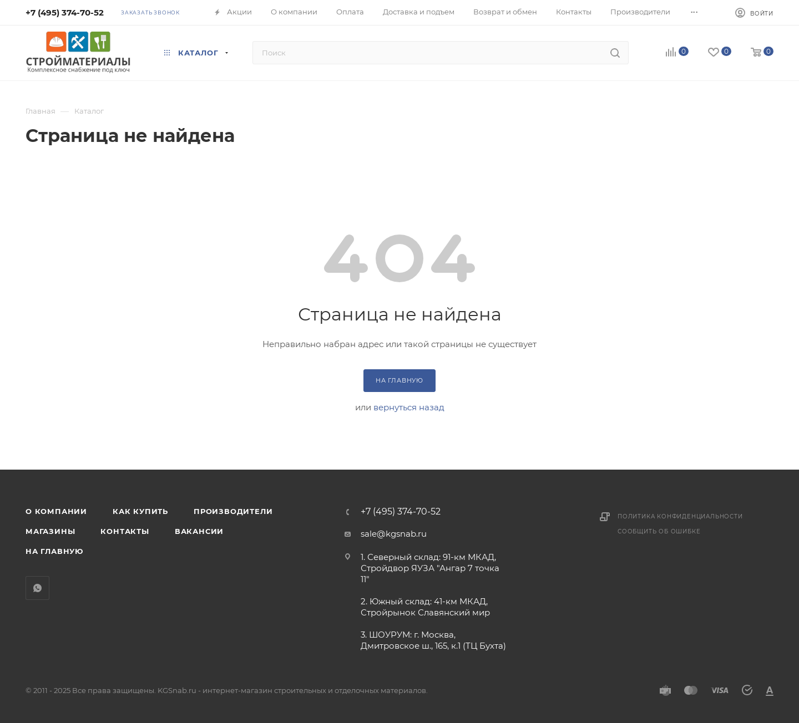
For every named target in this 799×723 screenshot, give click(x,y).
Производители (233, 511)
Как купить (140, 511)
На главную (54, 551)
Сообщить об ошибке (659, 531)
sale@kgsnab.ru (394, 533)
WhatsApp (37, 588)
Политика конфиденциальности (680, 516)
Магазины (50, 531)
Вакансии (199, 531)
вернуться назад (408, 407)
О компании (56, 511)
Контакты (124, 531)
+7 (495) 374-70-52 (65, 12)
